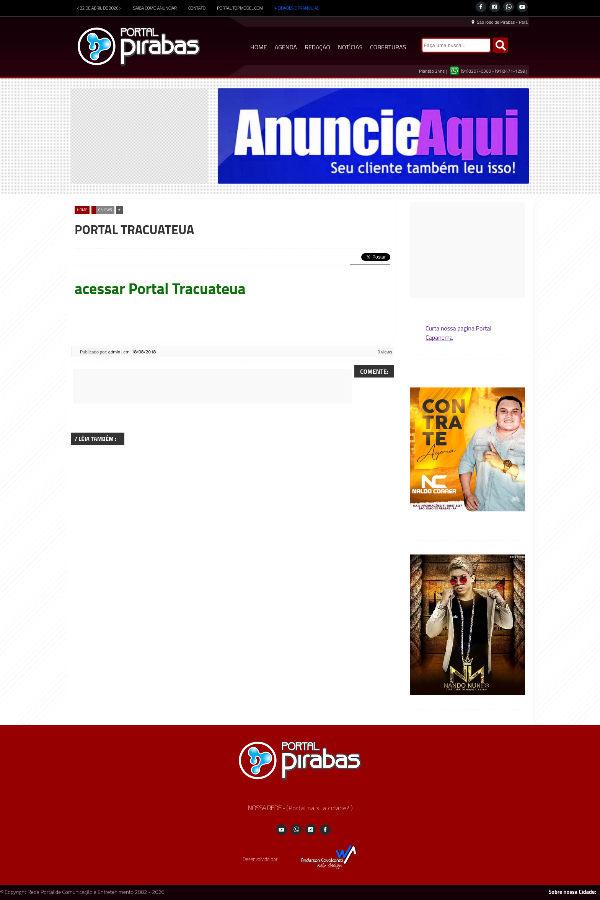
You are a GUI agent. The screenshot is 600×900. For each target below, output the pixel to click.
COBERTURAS (388, 47)
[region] (373, 136)
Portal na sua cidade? (320, 807)
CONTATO (196, 7)
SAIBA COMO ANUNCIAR (155, 7)
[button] (467, 450)
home (82, 210)
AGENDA (286, 47)
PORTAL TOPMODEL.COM (240, 7)
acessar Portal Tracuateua (160, 288)
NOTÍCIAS (350, 47)
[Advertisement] (212, 386)
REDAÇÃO (317, 47)
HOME (258, 47)
